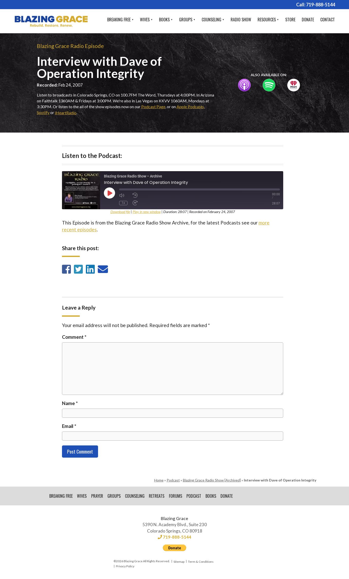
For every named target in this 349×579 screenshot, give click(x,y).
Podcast (173, 480)
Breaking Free (119, 20)
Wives (145, 20)
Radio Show (241, 20)
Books (164, 20)
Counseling (211, 20)
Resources (267, 20)
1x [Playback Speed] (123, 203)
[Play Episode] (109, 193)
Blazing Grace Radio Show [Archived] (212, 480)
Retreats (157, 496)
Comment (74, 337)
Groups (185, 20)
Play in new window (147, 212)
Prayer (97, 496)
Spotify (43, 112)
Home (159, 480)
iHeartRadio (65, 112)
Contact (327, 20)
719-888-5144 (320, 4)
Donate (308, 20)
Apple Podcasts (190, 106)
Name (70, 403)
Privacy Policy (125, 567)
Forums (176, 496)
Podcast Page (153, 106)
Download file (120, 212)
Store (290, 20)
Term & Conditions (201, 562)
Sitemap (178, 562)
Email (69, 426)
